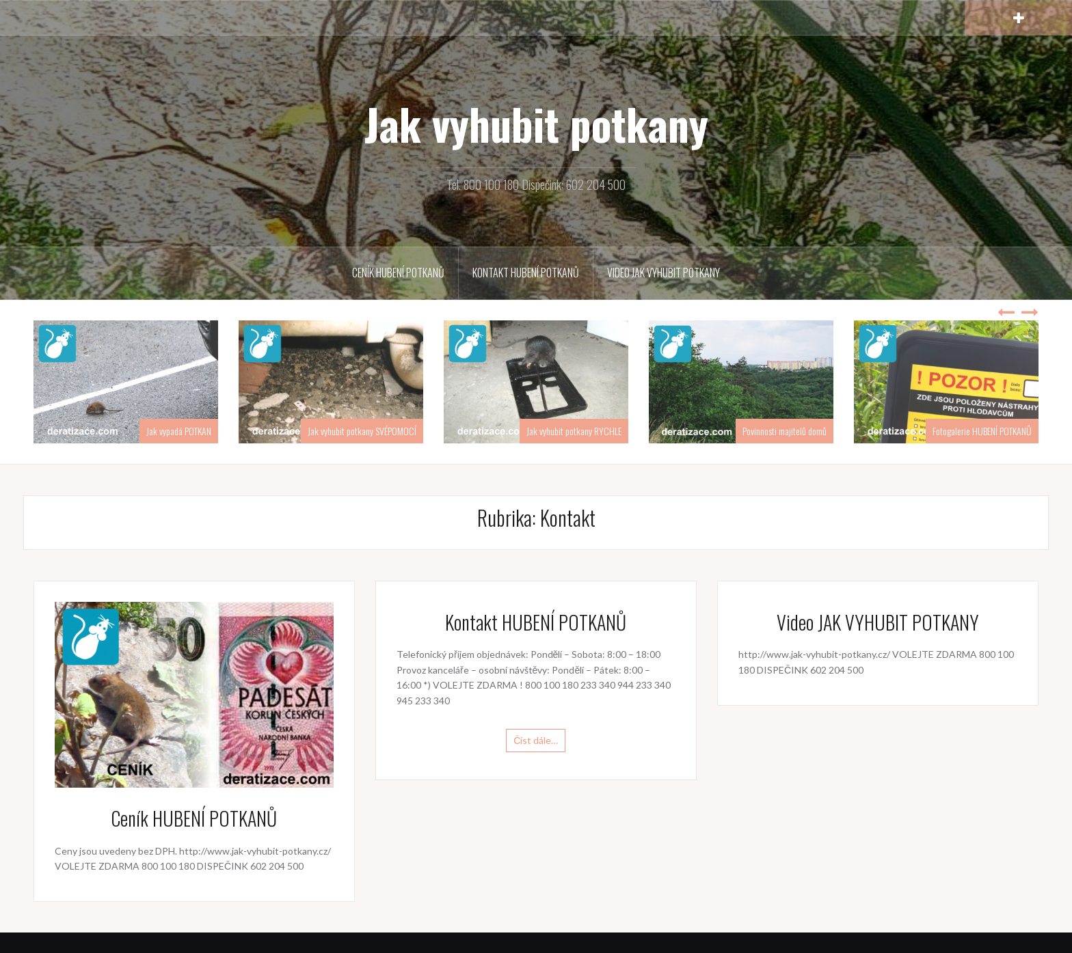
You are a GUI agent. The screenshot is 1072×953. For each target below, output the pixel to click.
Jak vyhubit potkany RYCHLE (573, 431)
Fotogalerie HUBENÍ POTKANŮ (982, 431)
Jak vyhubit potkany (536, 123)
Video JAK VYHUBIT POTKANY (663, 272)
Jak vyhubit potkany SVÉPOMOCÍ (362, 431)
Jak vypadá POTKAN (178, 431)
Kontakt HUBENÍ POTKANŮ (525, 272)
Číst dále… (535, 740)
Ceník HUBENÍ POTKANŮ (398, 272)
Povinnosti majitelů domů (784, 431)
